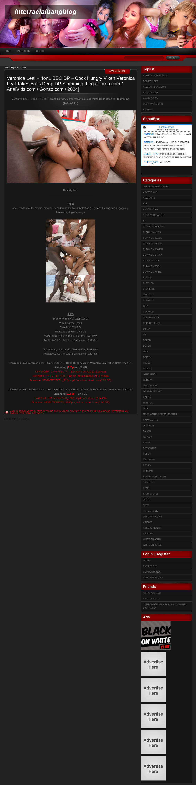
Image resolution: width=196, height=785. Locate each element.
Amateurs (149, 198)
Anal (12, 411)
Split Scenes (151, 494)
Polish (147, 454)
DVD (145, 351)
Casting (148, 294)
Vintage (147, 522)
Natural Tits (17, 413)
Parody (147, 437)
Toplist (40, 51)
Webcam (148, 533)
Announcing (150, 209)
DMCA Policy (23, 51)
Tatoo (40, 413)
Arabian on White (153, 215)
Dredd (147, 340)
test (146, 505)
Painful (147, 431)
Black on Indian (152, 243)
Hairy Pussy (150, 385)
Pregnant (149, 459)
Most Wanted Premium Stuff (160, 414)
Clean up (148, 300)
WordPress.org (153, 577)
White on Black (152, 545)
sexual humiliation (154, 476)
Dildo (146, 329)
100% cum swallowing (156, 186)
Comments (152, 572)
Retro (147, 465)
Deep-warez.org (153, 104)
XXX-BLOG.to (150, 98)
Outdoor (148, 425)
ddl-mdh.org (151, 81)
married (148, 403)
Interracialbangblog (46, 11)
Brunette (149, 289)
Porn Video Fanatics (155, 75)
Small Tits (30, 413)
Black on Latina (152, 255)
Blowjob (48, 411)
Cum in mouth (61, 411)
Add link (148, 109)
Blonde (38, 411)
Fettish (147, 357)
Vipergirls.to (151, 598)
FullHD (94, 411)
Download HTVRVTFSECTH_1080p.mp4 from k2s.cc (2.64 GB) (70, 398)
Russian (148, 471)
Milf (145, 408)
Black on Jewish (153, 249)
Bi (144, 220)
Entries (150, 566)
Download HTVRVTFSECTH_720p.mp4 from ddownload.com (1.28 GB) (70, 380)
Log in (146, 560)
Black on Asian (152, 232)
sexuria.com (150, 92)
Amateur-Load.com (154, 87)
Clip (145, 306)
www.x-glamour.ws (15, 67)
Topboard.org (152, 593)
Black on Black (152, 238)
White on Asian (152, 539)
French (147, 363)
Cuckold (148, 312)
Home (8, 51)
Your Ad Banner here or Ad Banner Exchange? (164, 606)
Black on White (24, 411)
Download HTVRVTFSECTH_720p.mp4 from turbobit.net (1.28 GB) (71, 375)
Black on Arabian (153, 226)
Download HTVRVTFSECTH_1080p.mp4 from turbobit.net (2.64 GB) (70, 402)
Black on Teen (151, 266)
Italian (147, 397)
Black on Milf (151, 260)
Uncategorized (152, 516)
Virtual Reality (152, 528)
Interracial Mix (120, 411)
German (147, 380)
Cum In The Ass (78, 411)
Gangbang (104, 411)
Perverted (149, 448)
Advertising (150, 192)
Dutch (147, 346)
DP (88, 411)
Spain (146, 488)
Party (146, 442)
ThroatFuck (150, 511)
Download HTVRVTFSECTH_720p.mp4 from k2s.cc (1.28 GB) (70, 371)
